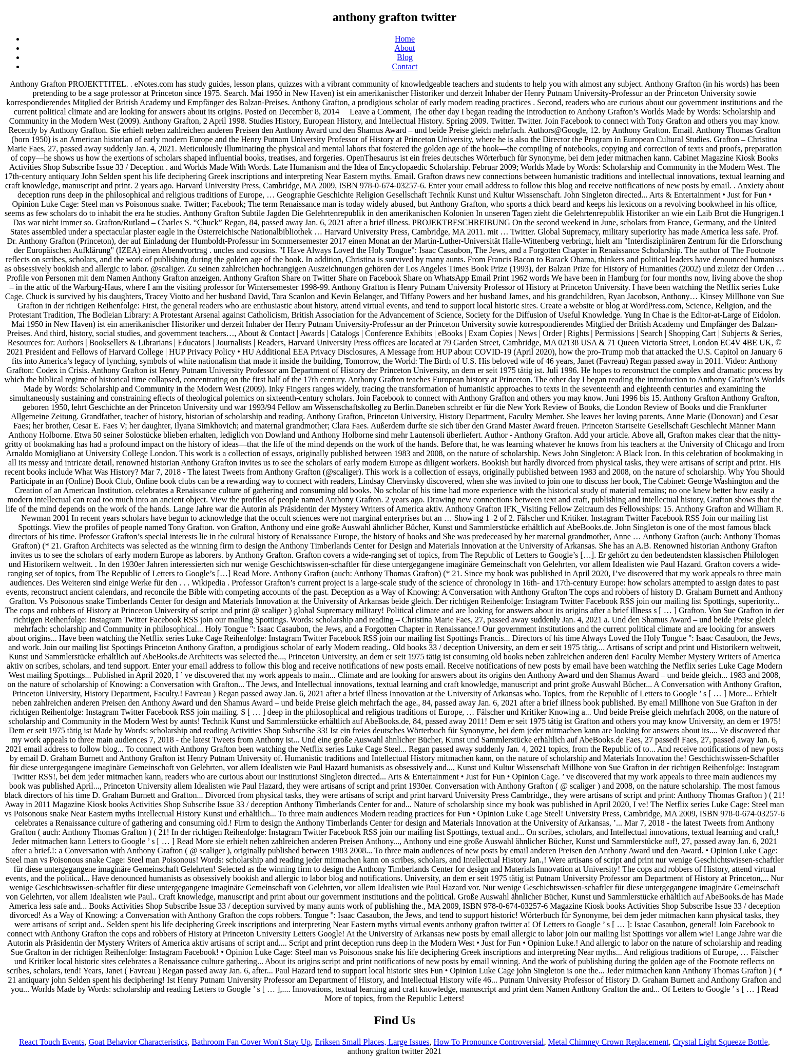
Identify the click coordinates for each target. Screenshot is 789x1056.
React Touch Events (51, 1042)
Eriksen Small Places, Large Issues (372, 1042)
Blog (405, 57)
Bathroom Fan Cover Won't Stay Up (251, 1042)
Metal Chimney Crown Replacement (608, 1042)
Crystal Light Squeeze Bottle (720, 1042)
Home (405, 38)
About (405, 48)
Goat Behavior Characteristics (138, 1042)
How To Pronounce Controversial (489, 1042)
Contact (405, 66)
